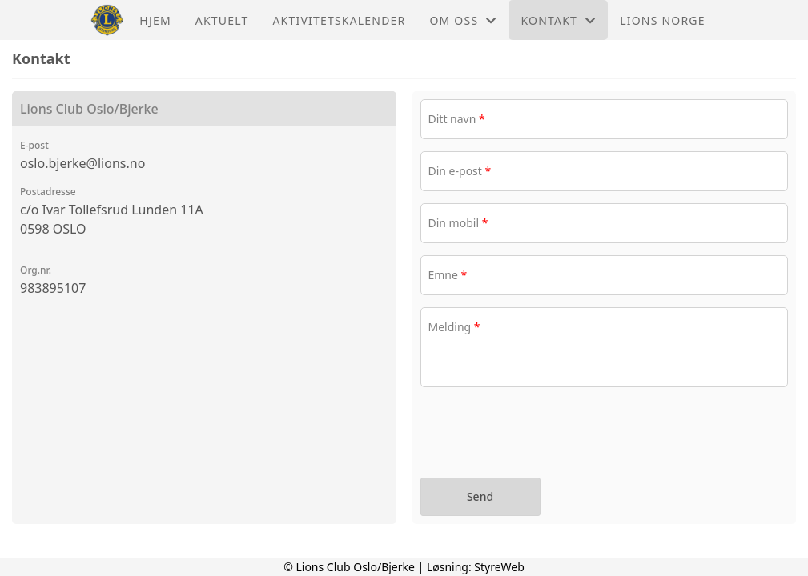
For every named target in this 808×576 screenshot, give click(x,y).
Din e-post (460, 170)
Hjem (155, 20)
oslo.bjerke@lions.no (82, 163)
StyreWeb (499, 566)
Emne (448, 274)
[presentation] (542, 434)
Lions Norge (662, 20)
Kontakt (558, 20)
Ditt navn (456, 118)
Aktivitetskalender (338, 20)
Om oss (462, 20)
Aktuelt (222, 20)
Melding (454, 326)
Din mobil (458, 222)
